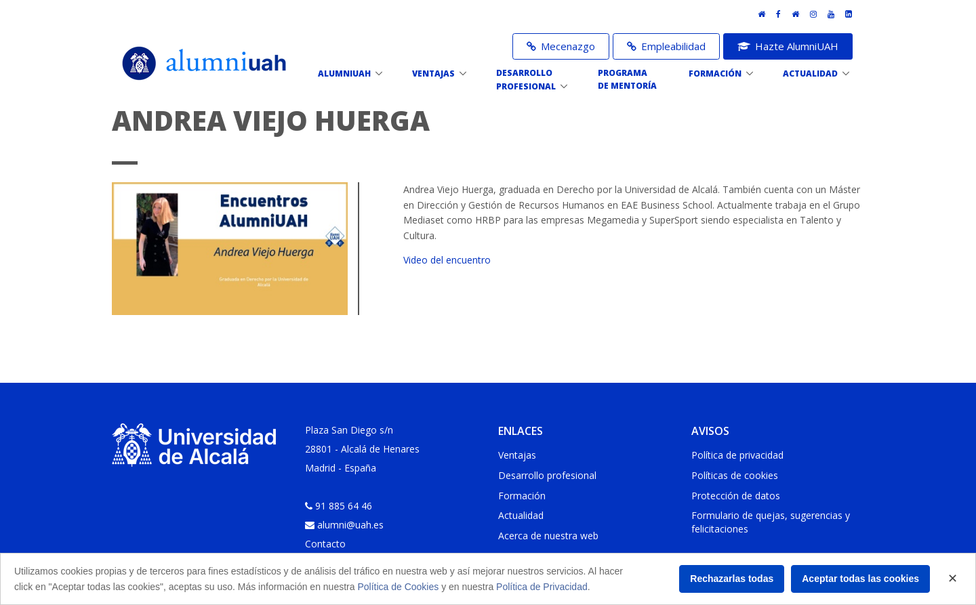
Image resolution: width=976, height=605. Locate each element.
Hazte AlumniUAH (787, 46)
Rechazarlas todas (731, 578)
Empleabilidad (666, 46)
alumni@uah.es (350, 524)
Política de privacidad (737, 454)
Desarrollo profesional (547, 475)
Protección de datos (735, 495)
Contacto (325, 543)
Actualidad (521, 515)
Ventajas (517, 454)
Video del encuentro (447, 259)
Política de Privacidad (542, 586)
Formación (522, 495)
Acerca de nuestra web (548, 535)
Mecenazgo (561, 46)
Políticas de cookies (734, 475)
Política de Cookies (398, 586)
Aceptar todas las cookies (860, 578)
